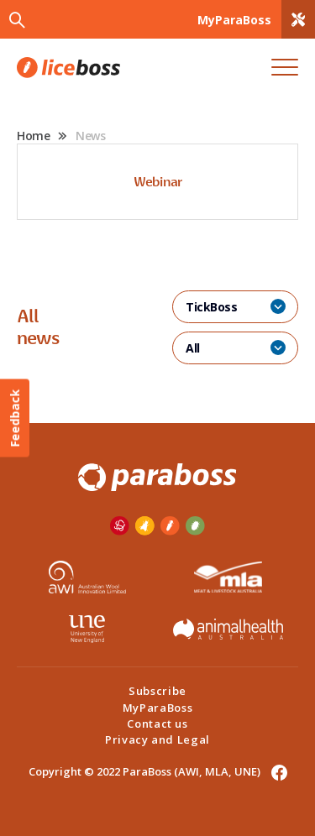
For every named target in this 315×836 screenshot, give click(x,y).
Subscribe (157, 690)
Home (33, 136)
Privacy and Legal (157, 739)
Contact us (157, 723)
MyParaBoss (158, 707)
